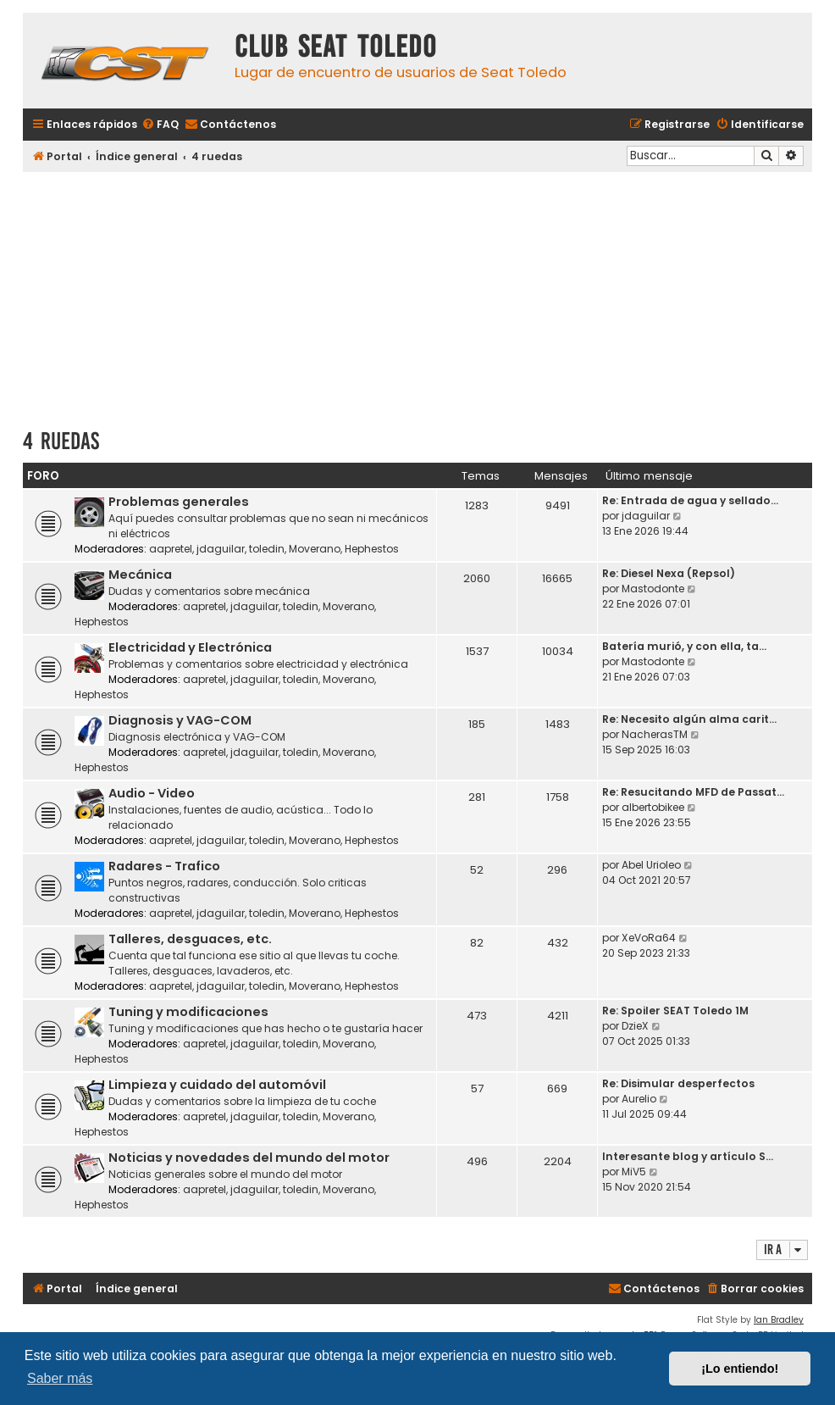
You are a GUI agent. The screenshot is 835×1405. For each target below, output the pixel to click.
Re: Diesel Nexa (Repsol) (668, 573)
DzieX (635, 1026)
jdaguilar (220, 548)
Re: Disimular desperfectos (678, 1083)
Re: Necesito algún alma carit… (689, 719)
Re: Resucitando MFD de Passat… (693, 792)
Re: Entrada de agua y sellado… (690, 500)
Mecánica (140, 574)
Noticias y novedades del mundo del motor (249, 1157)
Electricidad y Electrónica (190, 647)
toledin (267, 548)
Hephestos (372, 548)
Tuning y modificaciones (188, 1011)
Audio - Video (151, 793)
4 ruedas (61, 441)
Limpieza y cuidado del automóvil (217, 1084)
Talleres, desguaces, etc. (190, 938)
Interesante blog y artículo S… (687, 1156)
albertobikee (653, 807)
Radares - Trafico (164, 866)
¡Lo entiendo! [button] (739, 1368)
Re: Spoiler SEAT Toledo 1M (675, 1010)
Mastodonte (653, 588)
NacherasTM (655, 734)
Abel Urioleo (651, 865)
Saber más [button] (59, 1378)
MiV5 (634, 1171)
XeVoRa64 (649, 937)
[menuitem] (160, 125)
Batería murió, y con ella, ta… (684, 646)
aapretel (170, 548)
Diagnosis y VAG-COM (180, 720)
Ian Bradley (779, 1319)
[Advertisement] (417, 294)
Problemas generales (178, 501)
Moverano (314, 548)
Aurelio (639, 1098)
